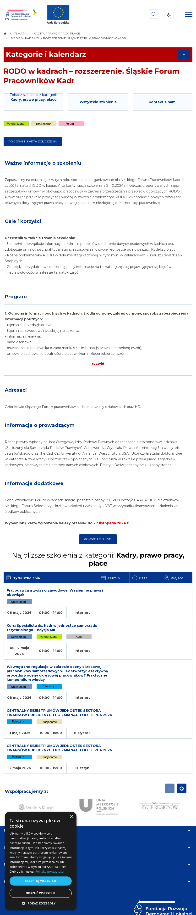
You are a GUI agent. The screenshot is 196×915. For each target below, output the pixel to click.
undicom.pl (106, 910)
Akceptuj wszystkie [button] (40, 881)
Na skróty (14, 783)
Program (16, 296)
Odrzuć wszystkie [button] (40, 893)
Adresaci (16, 390)
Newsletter (16, 817)
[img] (58, 15)
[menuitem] (83, 900)
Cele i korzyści (23, 221)
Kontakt (13, 834)
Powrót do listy (98, 539)
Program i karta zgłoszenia (33, 141)
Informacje (16, 800)
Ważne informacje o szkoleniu (43, 163)
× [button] (71, 817)
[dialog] (40, 861)
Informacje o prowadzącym (40, 425)
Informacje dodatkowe (34, 483)
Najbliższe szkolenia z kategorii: (98, 559)
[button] (41, 903)
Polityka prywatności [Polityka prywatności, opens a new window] (49, 872)
